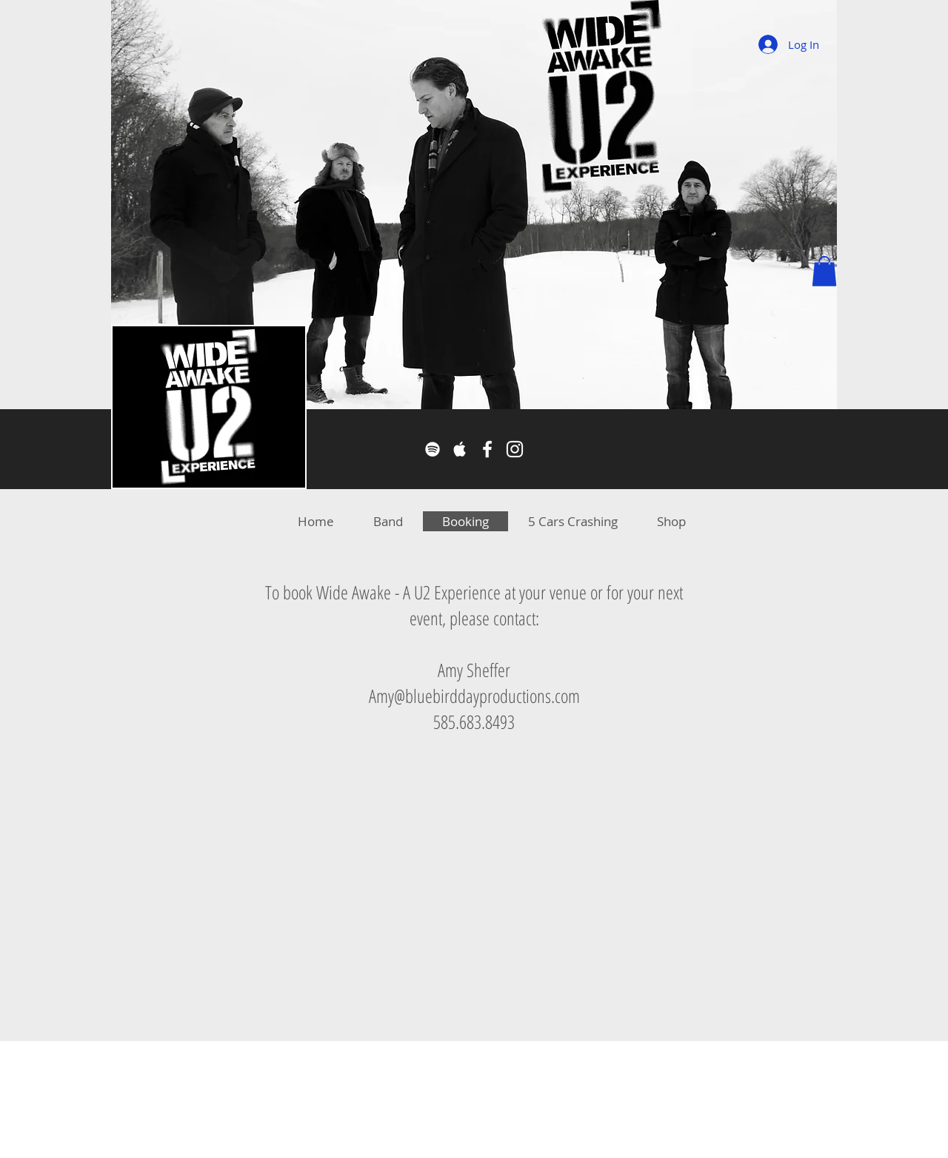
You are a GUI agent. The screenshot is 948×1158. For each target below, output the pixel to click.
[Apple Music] (460, 449)
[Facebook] (487, 449)
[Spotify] (432, 449)
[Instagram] (515, 449)
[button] (824, 271)
